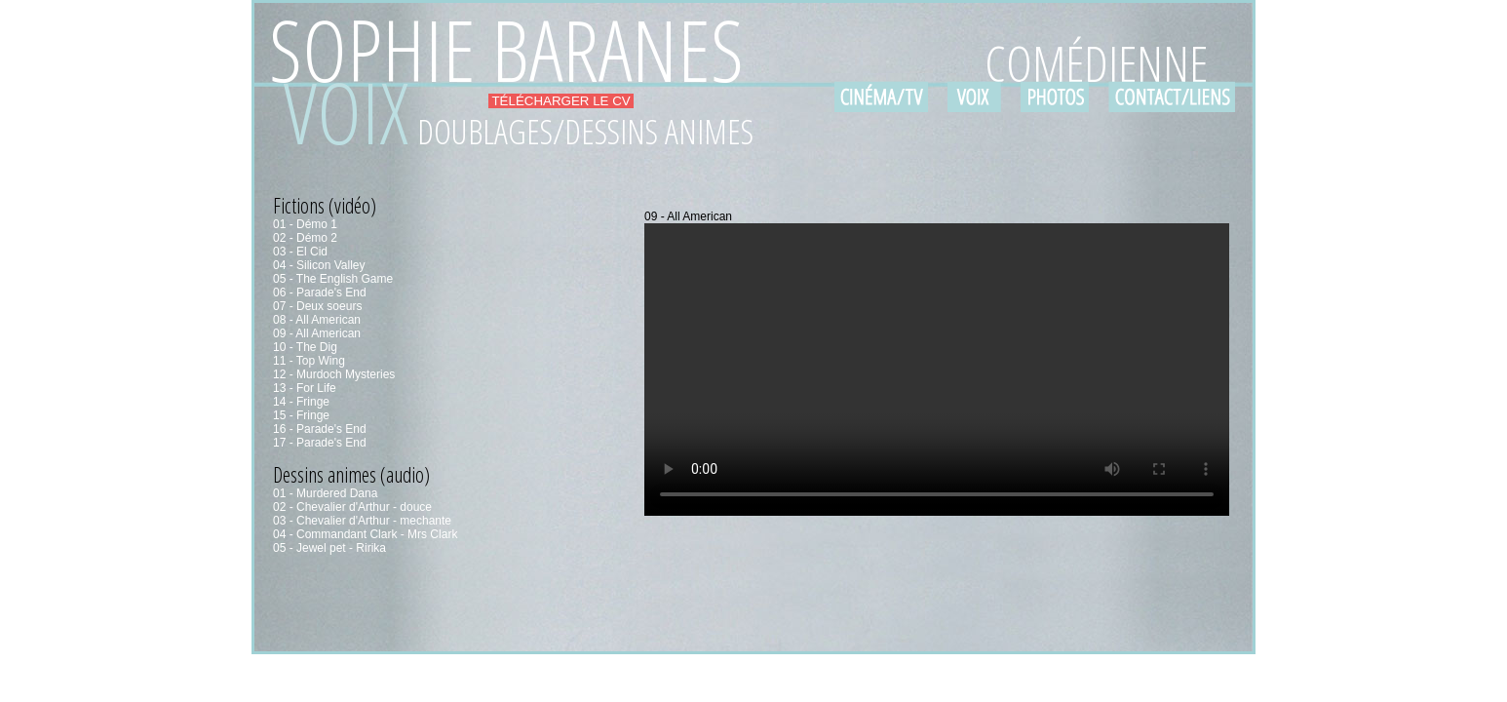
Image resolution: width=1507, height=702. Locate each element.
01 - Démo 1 (305, 224)
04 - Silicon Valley (319, 265)
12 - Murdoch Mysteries (334, 374)
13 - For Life (304, 388)
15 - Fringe (301, 415)
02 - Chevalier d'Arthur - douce (352, 507)
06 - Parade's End (320, 292)
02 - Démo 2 (305, 238)
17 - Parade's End (320, 442)
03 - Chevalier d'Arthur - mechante (362, 520)
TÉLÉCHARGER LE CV (561, 101)
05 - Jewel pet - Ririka (329, 548)
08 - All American (317, 320)
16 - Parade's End (320, 429)
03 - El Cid (300, 251)
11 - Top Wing (309, 361)
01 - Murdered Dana (325, 493)
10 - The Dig (305, 347)
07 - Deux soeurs (317, 306)
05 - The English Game (333, 279)
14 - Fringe (301, 402)
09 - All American (317, 333)
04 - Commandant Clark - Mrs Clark (365, 534)
